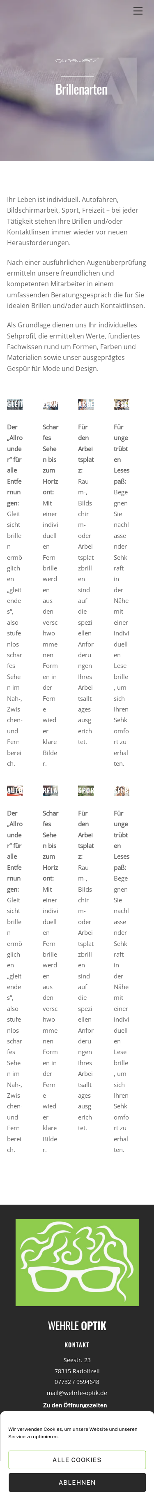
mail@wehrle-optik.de (77, 1393)
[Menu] (138, 11)
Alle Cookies (77, 1459)
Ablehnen (77, 1482)
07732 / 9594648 (77, 1382)
